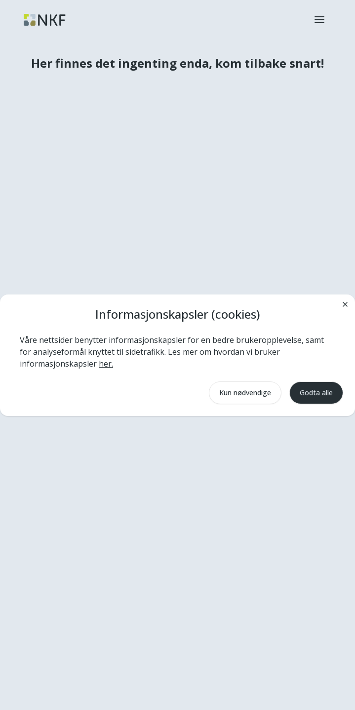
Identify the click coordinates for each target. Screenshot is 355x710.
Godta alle (316, 392)
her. (106, 363)
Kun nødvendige (245, 392)
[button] (319, 20)
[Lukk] (345, 304)
